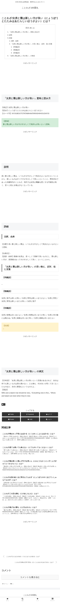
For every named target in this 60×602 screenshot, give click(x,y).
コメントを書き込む (30, 578)
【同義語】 (16, 47)
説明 (10, 35)
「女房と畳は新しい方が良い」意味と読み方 (24, 32)
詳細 (10, 38)
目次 (27, 28)
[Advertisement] (30, 79)
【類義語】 (16, 50)
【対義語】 (16, 54)
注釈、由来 (15, 41)
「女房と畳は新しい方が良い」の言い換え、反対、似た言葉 (31, 44)
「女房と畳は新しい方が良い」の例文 (22, 57)
